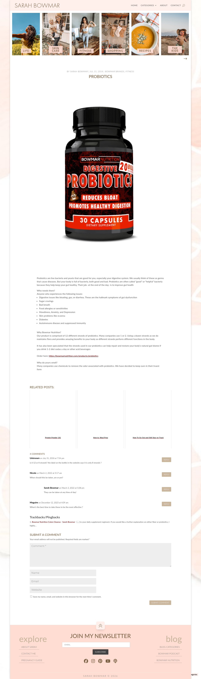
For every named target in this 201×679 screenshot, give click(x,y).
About (164, 5)
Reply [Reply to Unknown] (166, 460)
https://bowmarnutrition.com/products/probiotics (73, 355)
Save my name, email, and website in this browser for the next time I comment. (67, 596)
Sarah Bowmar (79, 71)
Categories (147, 5)
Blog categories (170, 647)
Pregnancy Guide (31, 660)
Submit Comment (160, 602)
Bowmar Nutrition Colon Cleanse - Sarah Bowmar (53, 522)
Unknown (34, 458)
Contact (176, 5)
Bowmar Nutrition (168, 660)
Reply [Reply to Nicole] (166, 474)
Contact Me (28, 653)
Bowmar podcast (169, 653)
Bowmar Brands (114, 71)
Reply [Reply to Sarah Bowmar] (166, 489)
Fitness (130, 71)
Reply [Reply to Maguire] (166, 504)
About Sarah (29, 647)
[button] (185, 58)
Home (134, 5)
